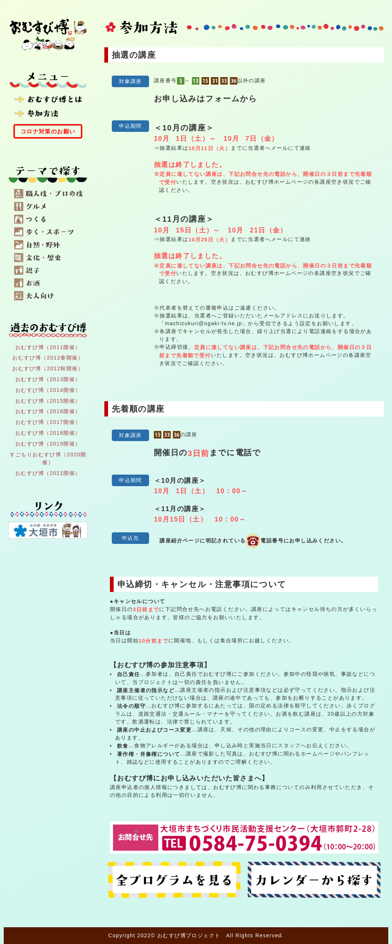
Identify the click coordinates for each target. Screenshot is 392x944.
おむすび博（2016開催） (47, 411)
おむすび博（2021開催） (47, 473)
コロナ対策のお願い (48, 131)
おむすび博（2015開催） (47, 400)
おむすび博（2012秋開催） (47, 368)
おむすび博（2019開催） (47, 444)
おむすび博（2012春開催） (47, 358)
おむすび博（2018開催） (47, 433)
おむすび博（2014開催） (47, 390)
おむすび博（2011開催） (47, 347)
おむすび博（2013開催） (47, 379)
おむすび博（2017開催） (47, 422)
